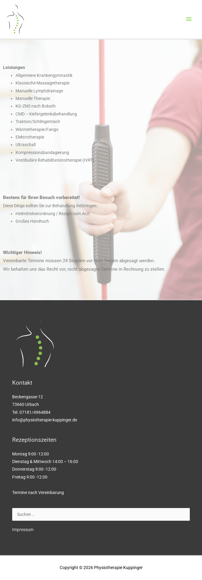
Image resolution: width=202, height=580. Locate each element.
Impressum (22, 529)
